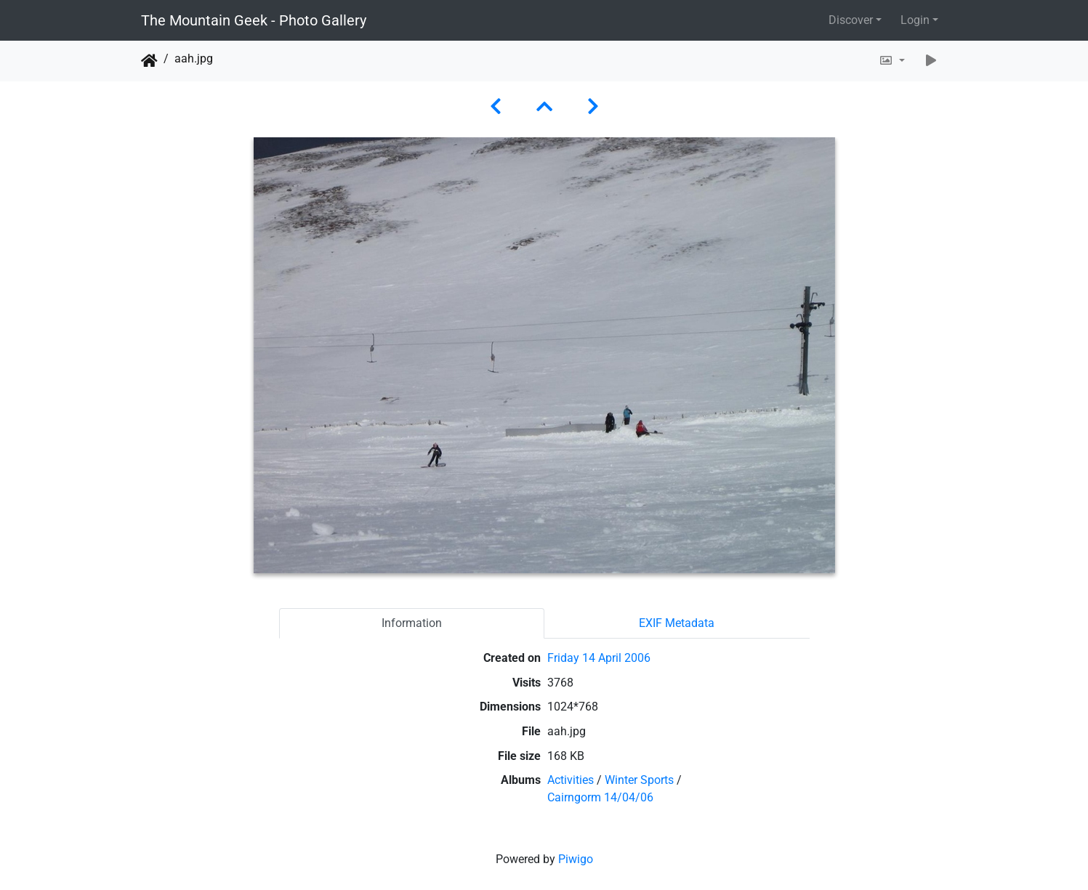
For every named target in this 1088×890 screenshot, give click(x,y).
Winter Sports (639, 780)
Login (915, 20)
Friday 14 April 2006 (598, 658)
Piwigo (575, 859)
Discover (851, 20)
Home (149, 61)
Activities (570, 780)
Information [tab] (412, 623)
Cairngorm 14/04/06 (600, 797)
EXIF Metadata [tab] (676, 623)
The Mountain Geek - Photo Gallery (253, 20)
